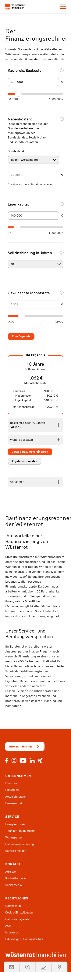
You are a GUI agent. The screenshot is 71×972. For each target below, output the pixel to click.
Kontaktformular (15, 878)
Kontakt (13, 864)
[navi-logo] (15, 6)
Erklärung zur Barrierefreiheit (24, 939)
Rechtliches (16, 898)
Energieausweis (15, 824)
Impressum (12, 932)
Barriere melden (15, 851)
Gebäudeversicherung (19, 844)
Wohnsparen (13, 837)
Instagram (13, 760)
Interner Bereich (20, 746)
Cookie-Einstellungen (19, 912)
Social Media (13, 885)
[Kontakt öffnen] (27, 967)
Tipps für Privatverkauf (20, 831)
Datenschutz (13, 906)
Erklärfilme (12, 790)
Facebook (6, 760)
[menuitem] (61, 6)
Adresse (10, 872)
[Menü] (61, 6)
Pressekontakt (14, 803)
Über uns (11, 783)
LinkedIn (32, 760)
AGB (8, 926)
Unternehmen (18, 776)
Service (12, 817)
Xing (40, 760)
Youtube (23, 760)
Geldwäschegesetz (17, 919)
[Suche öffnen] (59, 967)
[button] (12, 967)
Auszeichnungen (16, 797)
